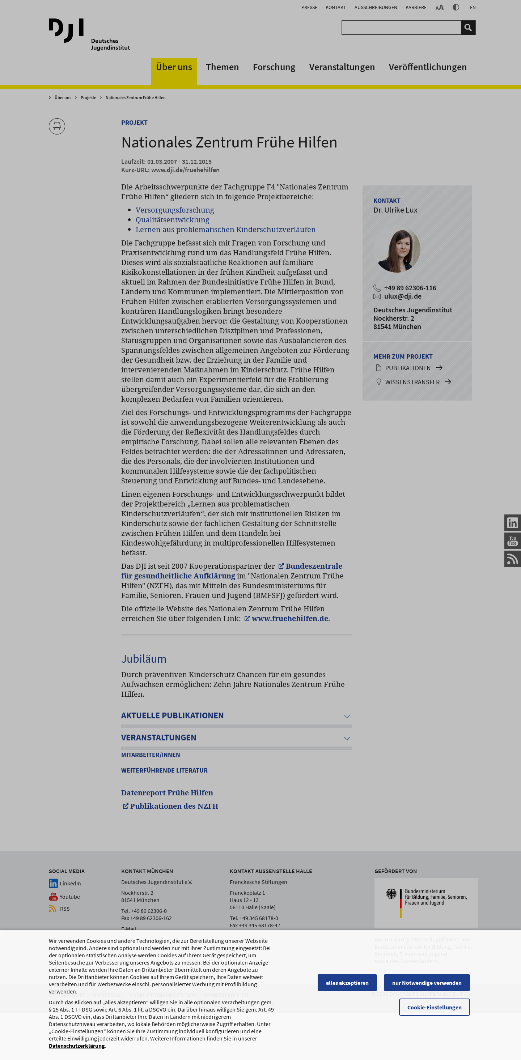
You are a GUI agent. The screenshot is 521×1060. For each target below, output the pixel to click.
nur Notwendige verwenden (429, 983)
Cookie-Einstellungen (437, 1008)
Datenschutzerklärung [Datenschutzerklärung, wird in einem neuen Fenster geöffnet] (77, 1046)
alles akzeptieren (349, 983)
